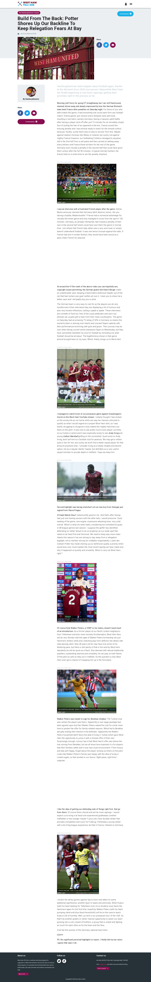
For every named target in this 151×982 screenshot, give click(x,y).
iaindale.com (103, 964)
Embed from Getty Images (64, 162)
